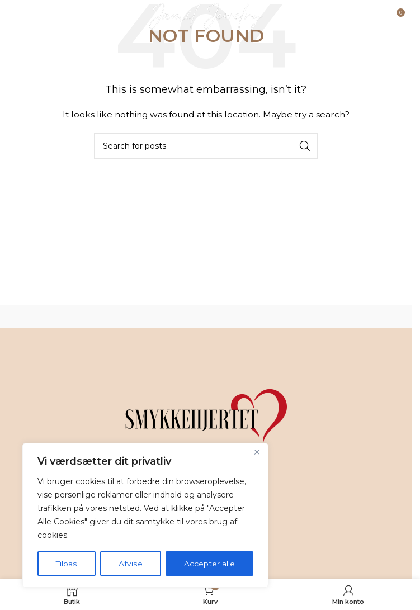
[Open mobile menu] (37, 17)
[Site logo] (206, 16)
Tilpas (66, 564)
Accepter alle (209, 564)
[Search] (206, 146)
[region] (145, 515)
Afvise (130, 564)
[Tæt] (256, 453)
